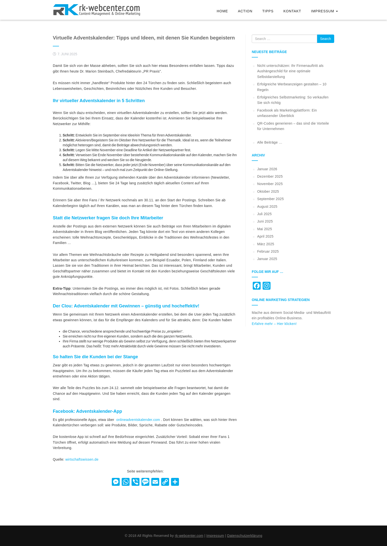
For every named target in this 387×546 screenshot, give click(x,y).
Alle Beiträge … (269, 142)
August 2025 (267, 206)
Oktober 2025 (268, 191)
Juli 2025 (264, 214)
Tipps (267, 11)
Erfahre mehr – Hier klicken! (274, 324)
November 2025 (270, 184)
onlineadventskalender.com (138, 420)
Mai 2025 (264, 229)
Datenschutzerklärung (244, 536)
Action (245, 11)
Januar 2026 (267, 169)
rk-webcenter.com (189, 536)
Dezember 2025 (270, 176)
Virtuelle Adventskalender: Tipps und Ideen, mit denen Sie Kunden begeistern (144, 37)
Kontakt (292, 11)
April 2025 (265, 236)
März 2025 (265, 244)
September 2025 (270, 199)
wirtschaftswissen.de (81, 459)
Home (222, 11)
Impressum (324, 11)
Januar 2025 (267, 259)
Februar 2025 (268, 251)
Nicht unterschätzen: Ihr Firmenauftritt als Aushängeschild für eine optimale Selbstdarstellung (290, 71)
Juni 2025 (265, 221)
